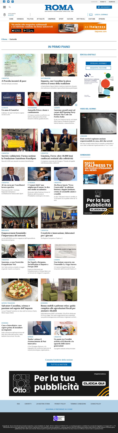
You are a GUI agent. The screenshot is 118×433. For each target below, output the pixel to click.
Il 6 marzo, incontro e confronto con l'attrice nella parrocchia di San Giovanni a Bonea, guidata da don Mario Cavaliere (39, 117)
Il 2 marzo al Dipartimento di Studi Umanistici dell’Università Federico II (65, 268)
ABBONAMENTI (105, 7)
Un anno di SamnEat (10, 110)
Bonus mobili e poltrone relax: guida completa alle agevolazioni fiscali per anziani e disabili (58, 308)
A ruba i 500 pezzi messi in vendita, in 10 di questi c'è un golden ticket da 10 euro (65, 198)
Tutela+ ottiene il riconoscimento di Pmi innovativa (37, 341)
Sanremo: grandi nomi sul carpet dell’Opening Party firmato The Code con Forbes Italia (64, 113)
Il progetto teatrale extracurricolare (64, 349)
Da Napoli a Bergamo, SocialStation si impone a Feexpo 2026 (38, 264)
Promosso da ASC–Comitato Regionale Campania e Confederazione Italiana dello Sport (12, 192)
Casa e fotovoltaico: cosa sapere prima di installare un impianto (12, 327)
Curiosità (13, 39)
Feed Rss (13, 1)
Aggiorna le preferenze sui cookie (59, 409)
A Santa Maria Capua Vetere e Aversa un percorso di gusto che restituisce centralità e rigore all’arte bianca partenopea (59, 87)
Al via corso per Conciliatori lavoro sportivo (13, 186)
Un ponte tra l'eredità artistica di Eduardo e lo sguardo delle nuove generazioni (64, 342)
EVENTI (11, 15)
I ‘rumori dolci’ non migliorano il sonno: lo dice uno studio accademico (39, 187)
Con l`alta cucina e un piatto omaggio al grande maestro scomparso (13, 268)
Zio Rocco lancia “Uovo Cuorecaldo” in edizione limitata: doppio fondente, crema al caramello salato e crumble (65, 189)
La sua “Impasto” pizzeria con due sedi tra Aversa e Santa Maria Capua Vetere (19, 312)
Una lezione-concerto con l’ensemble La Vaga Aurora (65, 263)
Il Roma (4, 39)
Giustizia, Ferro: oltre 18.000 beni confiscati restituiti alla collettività (57, 157)
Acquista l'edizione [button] (98, 68)
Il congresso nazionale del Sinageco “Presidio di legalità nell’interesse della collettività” (58, 162)
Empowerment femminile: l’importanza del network (14, 234)
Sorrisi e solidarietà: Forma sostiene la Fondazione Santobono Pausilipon (19, 157)
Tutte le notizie (59, 364)
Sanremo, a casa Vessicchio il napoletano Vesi (12, 263)
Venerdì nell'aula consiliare (10, 84)
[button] (4, 6)
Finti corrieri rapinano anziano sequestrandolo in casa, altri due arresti (96, 140)
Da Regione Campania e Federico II (51, 238)
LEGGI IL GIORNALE (98, 14)
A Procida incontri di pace (14, 81)
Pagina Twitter (9, 1)
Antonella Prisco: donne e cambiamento (38, 111)
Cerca (10, 7)
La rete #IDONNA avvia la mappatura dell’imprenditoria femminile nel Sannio (18, 239)
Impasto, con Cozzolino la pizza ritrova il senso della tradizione (56, 82)
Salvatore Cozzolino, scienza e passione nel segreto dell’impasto (17, 306)
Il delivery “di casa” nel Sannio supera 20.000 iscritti (13, 114)
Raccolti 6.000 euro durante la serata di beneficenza (17, 161)
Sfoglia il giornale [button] (98, 63)
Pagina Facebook (5, 1)
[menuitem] (94, 2)
